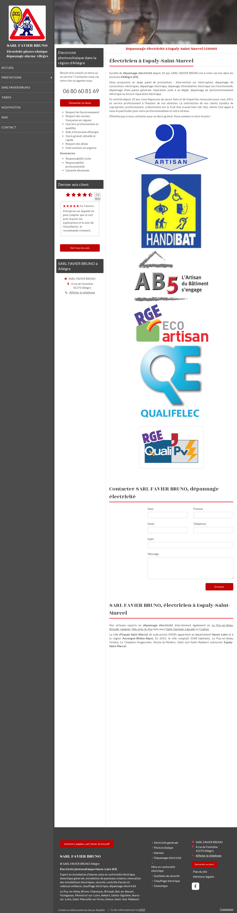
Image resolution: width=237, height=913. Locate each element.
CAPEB (141, 909)
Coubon (204, 629)
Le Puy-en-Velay (222, 625)
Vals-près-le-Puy (142, 629)
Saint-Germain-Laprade (180, 629)
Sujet (151, 539)
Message (153, 554)
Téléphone (199, 523)
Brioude (114, 629)
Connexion (226, 909)
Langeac (125, 629)
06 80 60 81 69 (81, 91)
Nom (150, 508)
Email (151, 523)
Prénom (198, 508)
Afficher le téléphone (82, 292)
